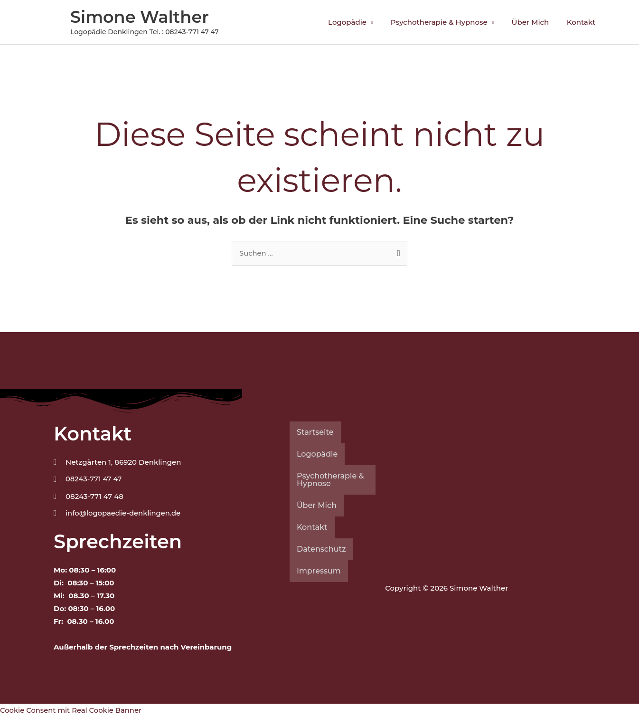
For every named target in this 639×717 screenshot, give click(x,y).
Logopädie (359, 22)
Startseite (315, 432)
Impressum (319, 571)
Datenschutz (321, 549)
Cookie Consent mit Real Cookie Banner (72, 710)
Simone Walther (139, 17)
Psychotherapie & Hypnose (448, 22)
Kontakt (583, 22)
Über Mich (535, 22)
